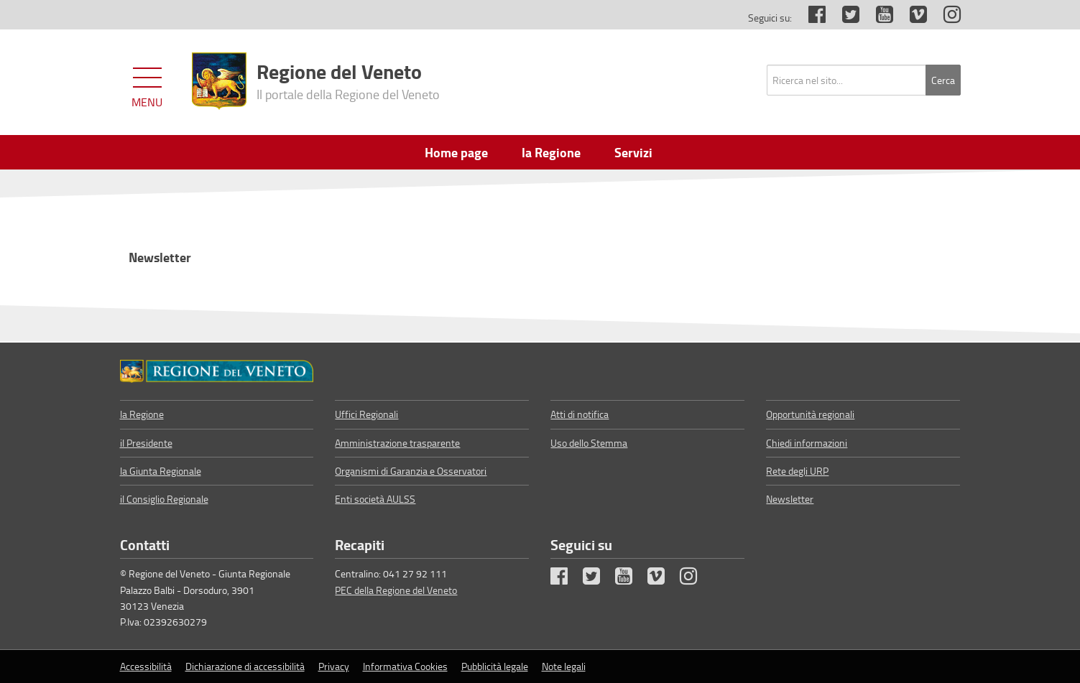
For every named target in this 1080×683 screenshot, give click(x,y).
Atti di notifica (579, 414)
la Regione (142, 414)
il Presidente (146, 443)
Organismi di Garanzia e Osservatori (410, 471)
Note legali (564, 666)
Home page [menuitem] (456, 152)
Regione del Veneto (348, 80)
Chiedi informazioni (806, 443)
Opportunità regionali (810, 414)
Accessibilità (146, 666)
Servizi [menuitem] (633, 152)
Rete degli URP (797, 471)
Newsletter (160, 257)
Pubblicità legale (494, 666)
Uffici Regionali (366, 414)
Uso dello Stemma (588, 443)
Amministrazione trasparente (397, 443)
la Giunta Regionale (160, 471)
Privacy (333, 666)
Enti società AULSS (375, 499)
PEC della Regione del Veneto (396, 590)
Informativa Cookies (405, 666)
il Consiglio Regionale (164, 499)
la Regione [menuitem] (551, 152)
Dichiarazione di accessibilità (245, 666)
